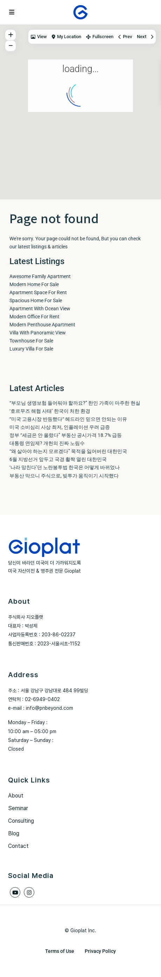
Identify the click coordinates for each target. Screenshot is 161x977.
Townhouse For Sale (31, 341)
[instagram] (29, 892)
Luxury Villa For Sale (31, 349)
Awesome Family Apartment (40, 276)
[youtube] (15, 892)
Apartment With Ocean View (39, 308)
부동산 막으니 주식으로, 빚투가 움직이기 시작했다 (64, 476)
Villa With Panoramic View (37, 332)
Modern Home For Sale (34, 284)
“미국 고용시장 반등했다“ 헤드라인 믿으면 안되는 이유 (68, 419)
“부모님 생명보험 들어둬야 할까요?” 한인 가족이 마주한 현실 (74, 403)
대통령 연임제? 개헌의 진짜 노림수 (47, 443)
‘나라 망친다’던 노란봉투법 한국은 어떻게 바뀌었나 (64, 467)
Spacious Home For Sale (35, 300)
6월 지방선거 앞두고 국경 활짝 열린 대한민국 (58, 459)
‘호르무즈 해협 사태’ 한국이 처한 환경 (49, 411)
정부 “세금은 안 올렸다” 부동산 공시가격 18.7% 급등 (65, 435)
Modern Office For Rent (34, 316)
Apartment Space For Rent (38, 292)
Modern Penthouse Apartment (42, 324)
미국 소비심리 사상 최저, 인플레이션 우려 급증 (59, 427)
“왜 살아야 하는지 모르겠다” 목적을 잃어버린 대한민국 (68, 451)
